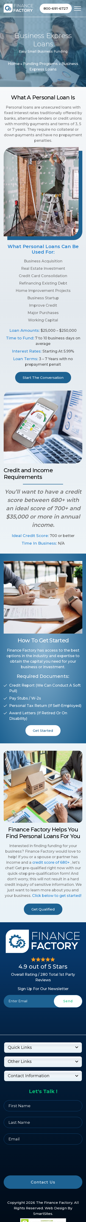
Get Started (43, 730)
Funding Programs (40, 64)
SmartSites (42, 1213)
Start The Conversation (43, 377)
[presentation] (43, 1018)
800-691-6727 (56, 8)
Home (13, 64)
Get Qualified (43, 909)
